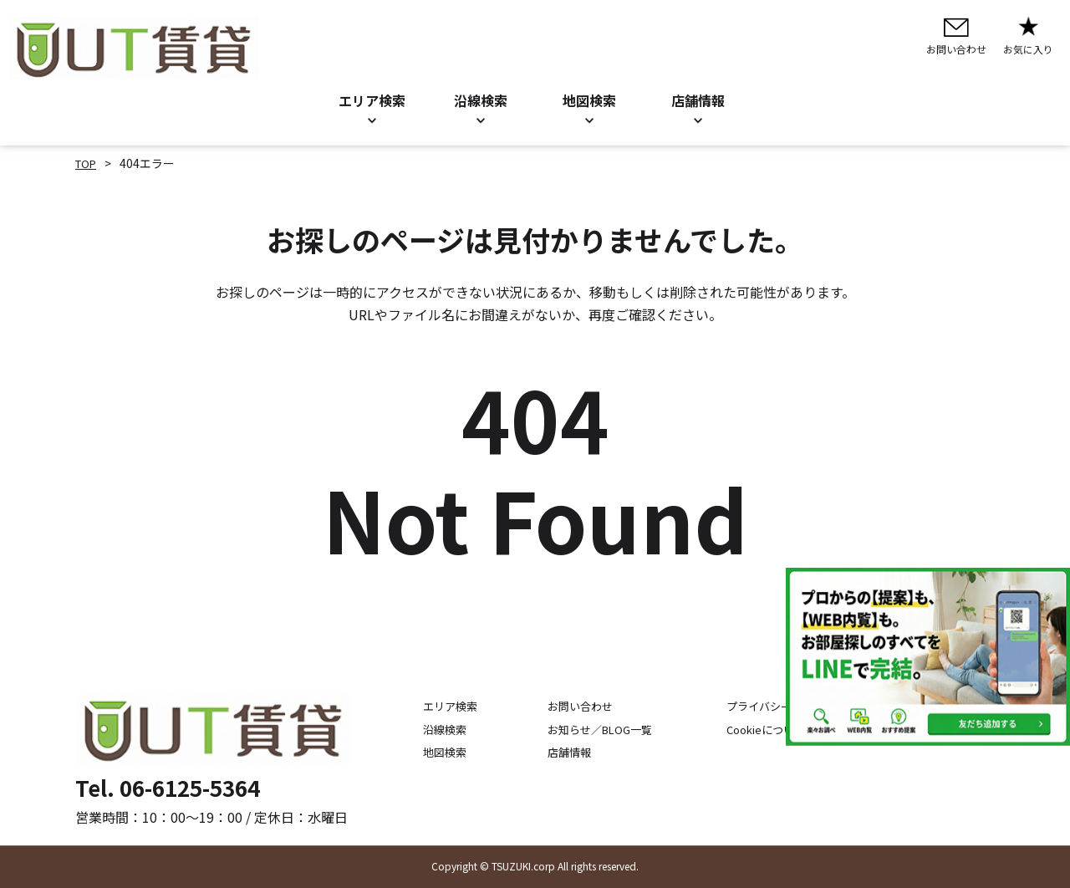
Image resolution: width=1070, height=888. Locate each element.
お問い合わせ (571, 706)
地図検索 (589, 100)
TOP (87, 163)
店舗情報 (559, 751)
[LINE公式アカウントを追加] (928, 657)
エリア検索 (372, 100)
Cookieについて (772, 729)
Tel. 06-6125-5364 (167, 787)
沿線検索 (480, 100)
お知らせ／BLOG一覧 (593, 729)
